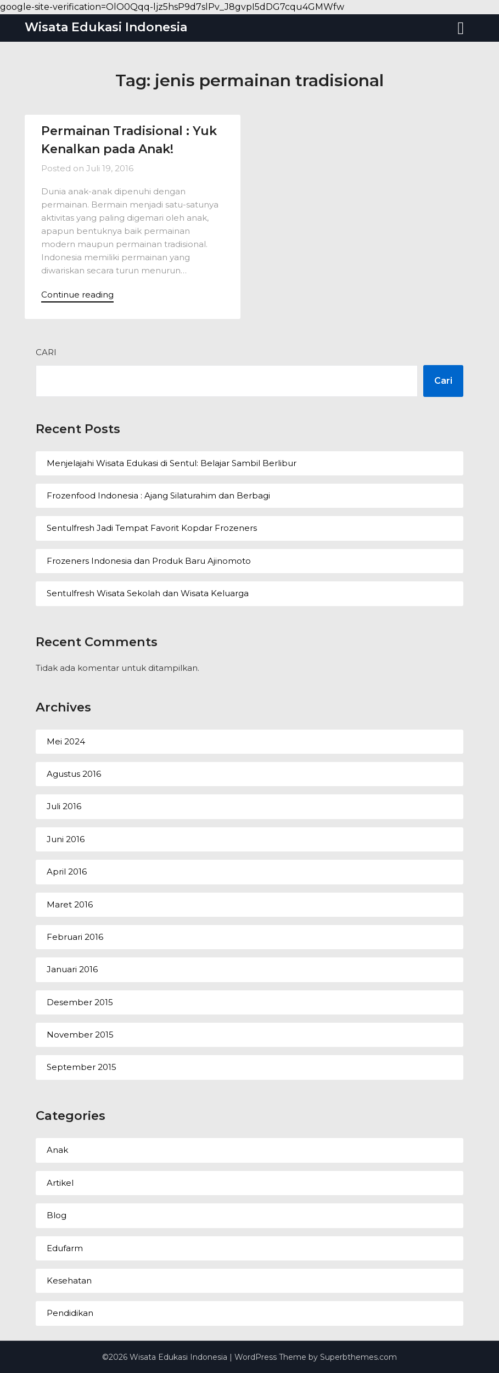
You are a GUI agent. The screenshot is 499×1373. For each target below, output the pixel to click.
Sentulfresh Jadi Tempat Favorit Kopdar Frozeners (152, 528)
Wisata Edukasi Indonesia (106, 27)
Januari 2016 (72, 969)
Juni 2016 (66, 839)
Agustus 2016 (74, 774)
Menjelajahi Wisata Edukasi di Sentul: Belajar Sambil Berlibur (171, 463)
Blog (56, 1215)
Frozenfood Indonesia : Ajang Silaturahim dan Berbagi (158, 495)
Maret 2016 (70, 904)
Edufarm (65, 1248)
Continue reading (77, 294)
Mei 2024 (66, 741)
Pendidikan (70, 1313)
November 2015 (80, 1034)
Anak (57, 1150)
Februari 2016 (75, 937)
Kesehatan (69, 1280)
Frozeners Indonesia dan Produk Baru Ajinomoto (149, 561)
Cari (46, 352)
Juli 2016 (64, 806)
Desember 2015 (80, 1002)
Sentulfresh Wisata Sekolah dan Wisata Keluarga (148, 593)
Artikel (60, 1183)
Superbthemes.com (358, 1357)
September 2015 (81, 1067)
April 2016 (67, 871)
